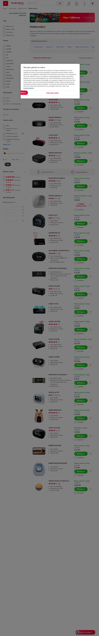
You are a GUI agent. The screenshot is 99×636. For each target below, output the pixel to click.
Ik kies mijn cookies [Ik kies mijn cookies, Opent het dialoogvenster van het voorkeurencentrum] (68, 93)
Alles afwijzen (48, 93)
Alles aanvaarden (31, 93)
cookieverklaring (28, 88)
